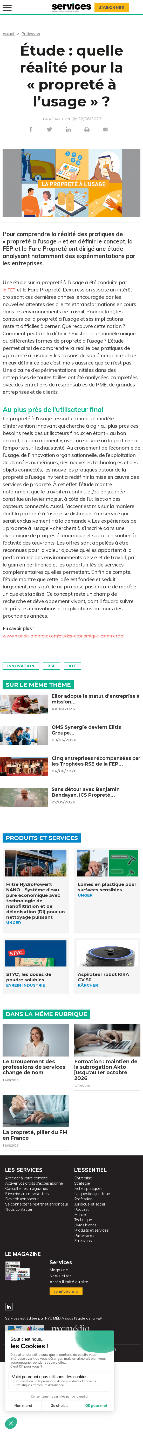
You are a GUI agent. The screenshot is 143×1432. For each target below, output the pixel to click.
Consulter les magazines (26, 1201)
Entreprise (83, 1191)
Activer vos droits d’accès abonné (34, 1196)
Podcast (81, 1222)
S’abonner (113, 6)
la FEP (10, 288)
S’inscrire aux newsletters (27, 1206)
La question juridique (92, 1206)
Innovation (23, 672)
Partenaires (84, 1248)
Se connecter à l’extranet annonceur (36, 1217)
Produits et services (91, 1243)
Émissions (83, 1253)
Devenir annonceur (22, 1211)
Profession (33, 32)
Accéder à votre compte (26, 1191)
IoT (81, 672)
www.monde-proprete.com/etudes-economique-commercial (59, 638)
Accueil (9, 32)
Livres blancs (85, 1238)
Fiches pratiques (88, 1201)
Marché (80, 1227)
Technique (83, 1232)
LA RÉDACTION (56, 118)
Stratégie (82, 1196)
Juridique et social (89, 1217)
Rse (57, 672)
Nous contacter (18, 1222)
